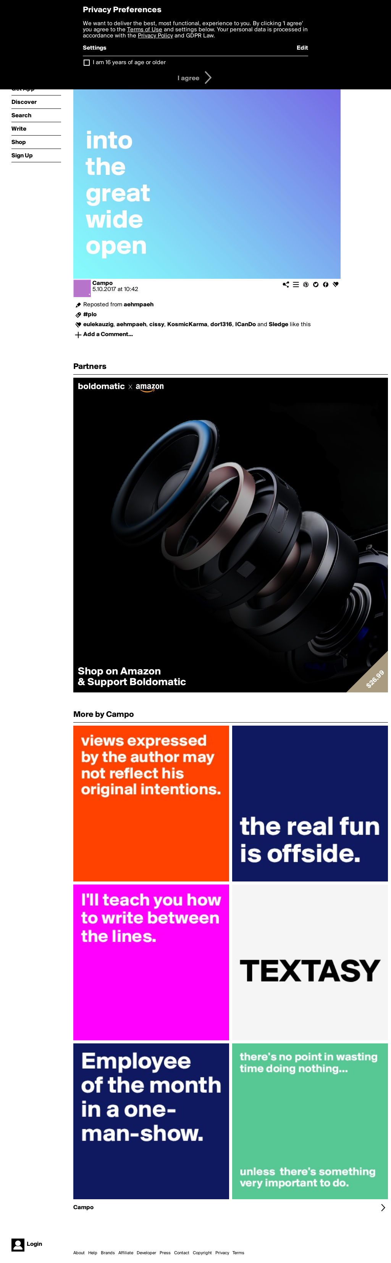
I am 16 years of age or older (129, 63)
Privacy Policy (155, 36)
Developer (146, 1253)
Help (92, 1253)
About (79, 1253)
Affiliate (125, 1253)
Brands (108, 1253)
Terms (238, 1253)
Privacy (222, 1253)
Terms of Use (144, 30)
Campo (102, 283)
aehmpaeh (138, 305)
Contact (181, 1253)
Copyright (202, 1253)
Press (165, 1253)
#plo (90, 315)
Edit (302, 48)
